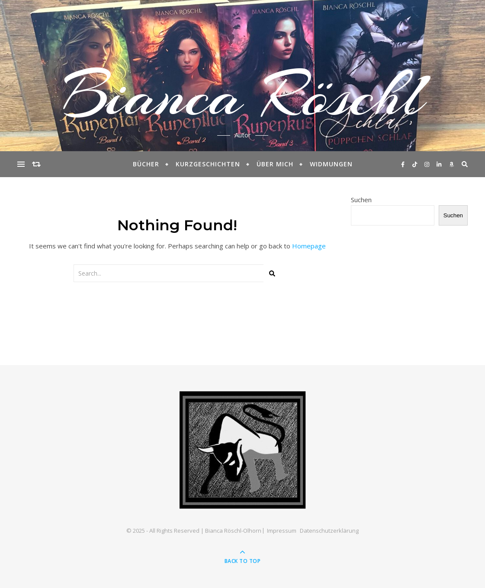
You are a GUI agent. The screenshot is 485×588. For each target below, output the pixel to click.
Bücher (146, 164)
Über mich (275, 164)
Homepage (309, 246)
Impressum (281, 530)
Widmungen (331, 164)
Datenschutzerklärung (329, 530)
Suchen (361, 199)
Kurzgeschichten (208, 164)
